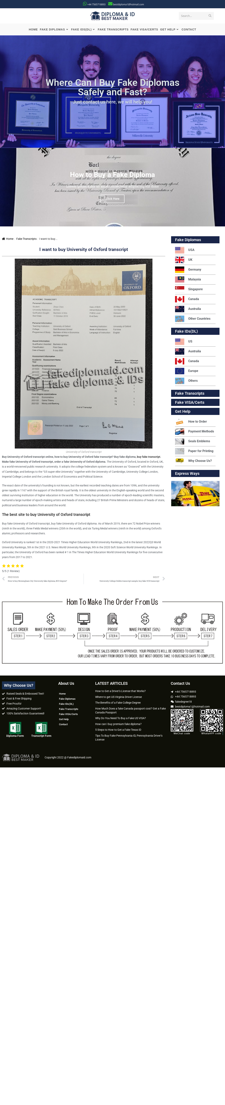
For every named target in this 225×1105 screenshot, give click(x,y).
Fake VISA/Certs (189, 402)
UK (183, 260)
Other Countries (192, 319)
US (183, 341)
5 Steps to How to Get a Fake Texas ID (118, 729)
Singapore (189, 289)
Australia (188, 309)
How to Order (191, 421)
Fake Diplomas (188, 239)
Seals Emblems (192, 441)
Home (7, 238)
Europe (186, 371)
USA (185, 250)
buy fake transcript (148, 456)
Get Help (64, 719)
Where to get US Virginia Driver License (118, 697)
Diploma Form (15, 735)
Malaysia (188, 279)
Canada (187, 299)
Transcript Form (41, 735)
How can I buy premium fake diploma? (118, 724)
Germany (188, 269)
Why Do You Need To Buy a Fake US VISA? (120, 718)
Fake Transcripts (26, 238)
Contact (63, 724)
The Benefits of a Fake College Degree (118, 702)
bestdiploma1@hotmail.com (128, 4)
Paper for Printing (194, 451)
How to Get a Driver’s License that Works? (120, 691)
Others (186, 381)
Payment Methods (194, 431)
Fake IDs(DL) (186, 331)
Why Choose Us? (193, 461)
